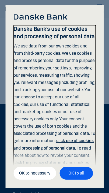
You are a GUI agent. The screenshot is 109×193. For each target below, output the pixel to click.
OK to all (76, 173)
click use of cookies (75, 140)
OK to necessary (34, 173)
